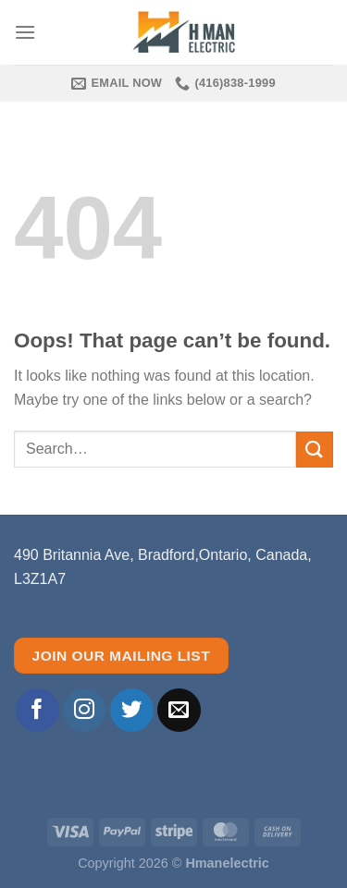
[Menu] (25, 32)
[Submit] (314, 450)
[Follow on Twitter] (132, 710)
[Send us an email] (179, 710)
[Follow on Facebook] (37, 710)
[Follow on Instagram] (84, 710)
